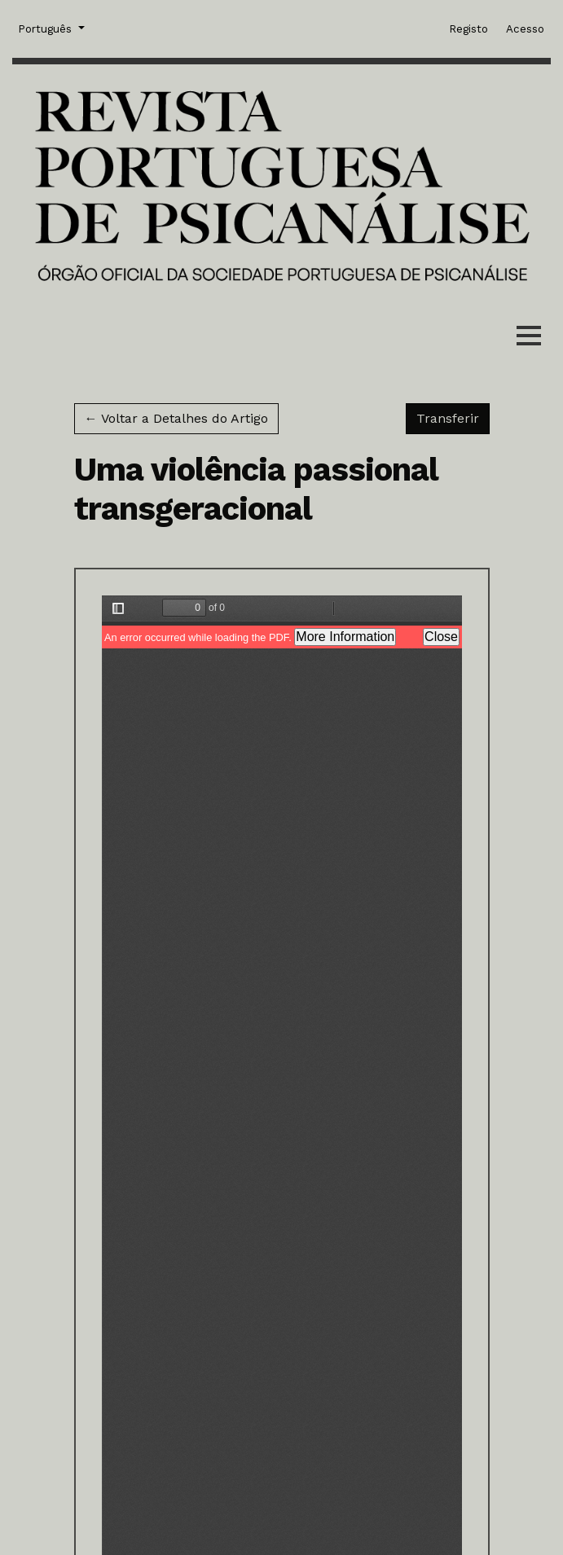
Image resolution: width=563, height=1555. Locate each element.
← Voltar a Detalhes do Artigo (176, 418)
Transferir (453, 417)
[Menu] (529, 339)
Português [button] (46, 27)
